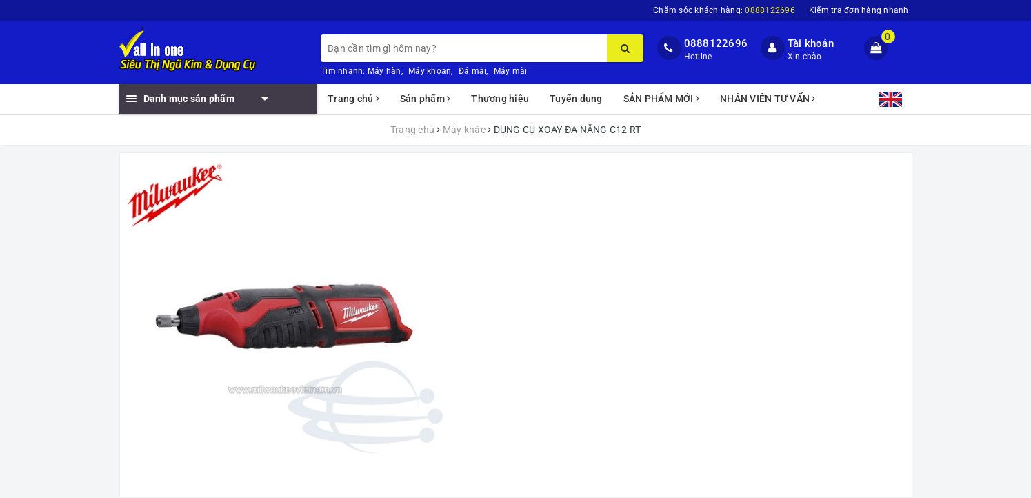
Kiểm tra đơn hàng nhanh (859, 10)
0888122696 (716, 43)
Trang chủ (353, 98)
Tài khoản (811, 43)
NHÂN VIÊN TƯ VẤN (768, 98)
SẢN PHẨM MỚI (661, 98)
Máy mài (511, 71)
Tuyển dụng (576, 98)
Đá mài (473, 71)
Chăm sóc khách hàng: (724, 10)
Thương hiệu (500, 98)
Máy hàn (384, 71)
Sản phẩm (425, 98)
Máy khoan (429, 71)
